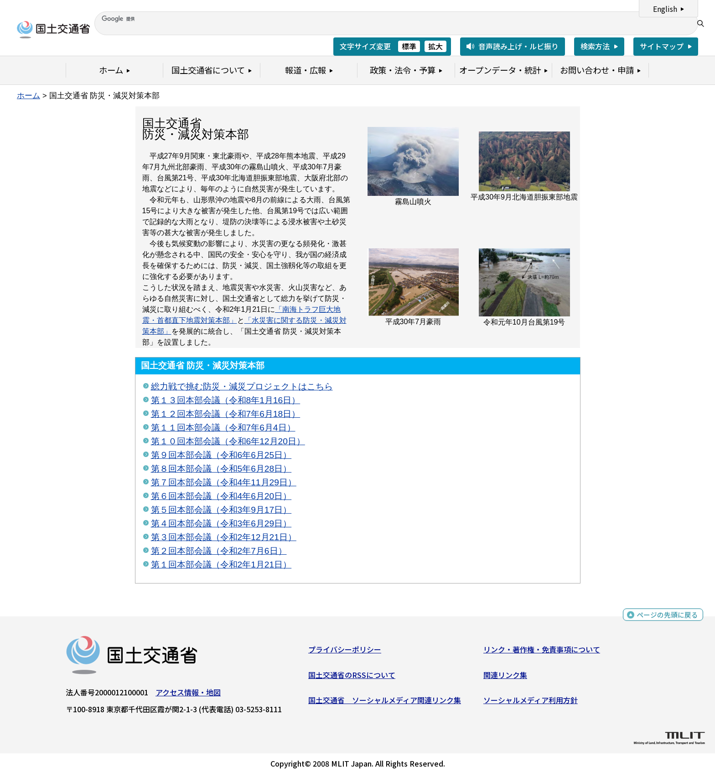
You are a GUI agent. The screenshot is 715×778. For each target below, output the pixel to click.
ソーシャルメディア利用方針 (530, 702)
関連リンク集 (505, 676)
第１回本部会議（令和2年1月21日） (221, 564)
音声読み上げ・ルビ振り (518, 46)
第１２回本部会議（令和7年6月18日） (226, 414)
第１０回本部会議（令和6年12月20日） (228, 441)
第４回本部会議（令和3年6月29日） (221, 523)
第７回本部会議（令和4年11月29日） (223, 482)
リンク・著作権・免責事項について (541, 651)
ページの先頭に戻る (666, 618)
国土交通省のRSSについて (351, 676)
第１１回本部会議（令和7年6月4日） (223, 427)
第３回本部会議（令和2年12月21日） (223, 537)
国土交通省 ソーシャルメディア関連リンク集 (384, 702)
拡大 (435, 46)
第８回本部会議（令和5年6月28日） (221, 468)
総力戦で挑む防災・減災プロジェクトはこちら (242, 386)
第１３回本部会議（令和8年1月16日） (226, 400)
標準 (409, 46)
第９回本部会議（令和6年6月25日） (221, 455)
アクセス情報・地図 (188, 694)
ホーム (28, 95)
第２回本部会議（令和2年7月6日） (219, 551)
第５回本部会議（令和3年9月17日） (221, 510)
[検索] (393, 19)
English (665, 8)
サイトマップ (662, 46)
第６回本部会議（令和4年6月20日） (221, 496)
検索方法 (595, 46)
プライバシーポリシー (344, 651)
